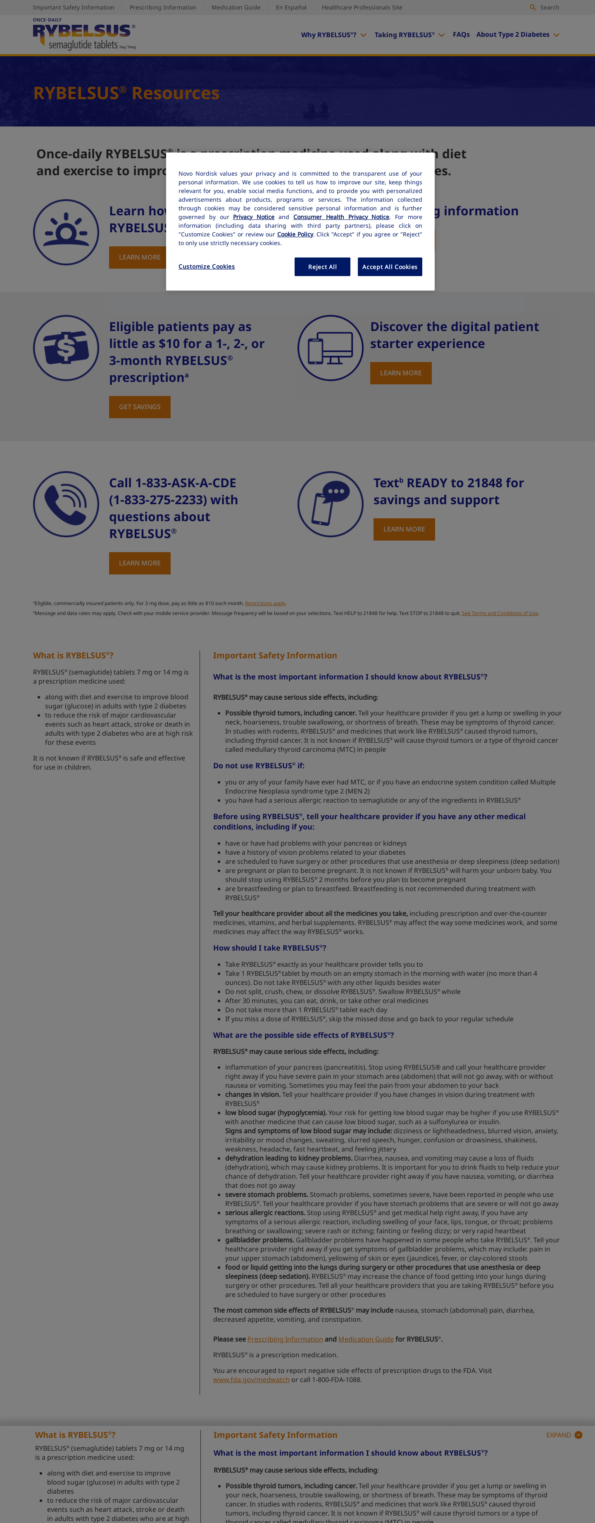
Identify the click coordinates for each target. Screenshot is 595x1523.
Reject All (322, 267)
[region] (300, 222)
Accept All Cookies (390, 267)
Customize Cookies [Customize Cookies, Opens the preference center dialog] (206, 266)
